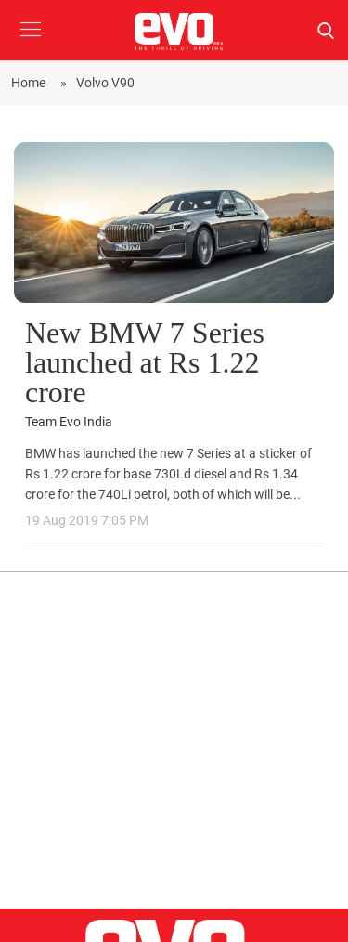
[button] (30, 43)
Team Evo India (68, 422)
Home (31, 82)
